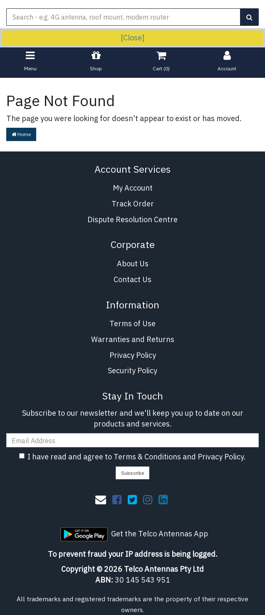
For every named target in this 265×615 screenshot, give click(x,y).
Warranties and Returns (132, 339)
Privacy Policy (132, 355)
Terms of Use (132, 323)
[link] (116, 499)
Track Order (132, 203)
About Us (133, 263)
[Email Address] (132, 440)
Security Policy (132, 370)
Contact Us (132, 279)
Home (21, 134)
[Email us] (100, 499)
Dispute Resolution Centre (132, 219)
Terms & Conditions (147, 456)
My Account (133, 188)
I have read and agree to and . (132, 456)
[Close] (132, 37)
